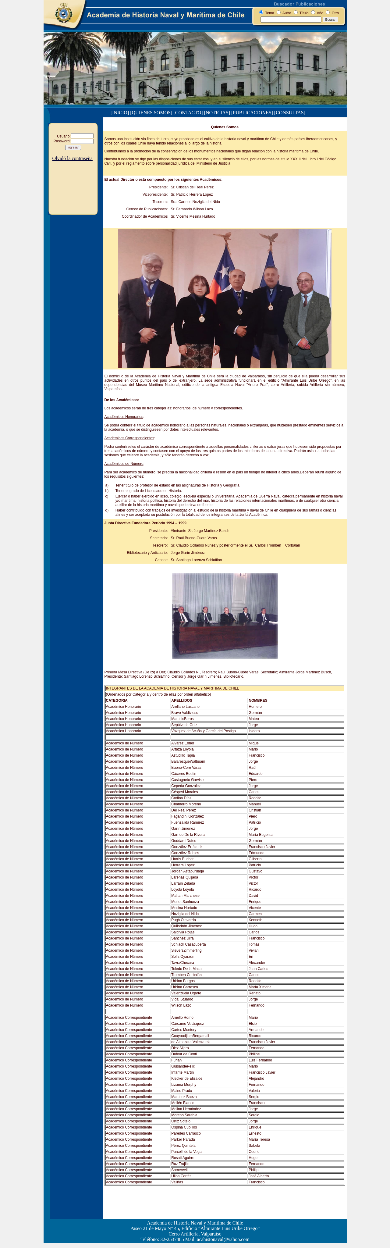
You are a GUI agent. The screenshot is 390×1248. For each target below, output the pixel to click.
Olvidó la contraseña (72, 158)
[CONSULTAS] (289, 112)
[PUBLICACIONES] (252, 112)
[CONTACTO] (188, 112)
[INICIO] (120, 112)
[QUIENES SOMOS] (151, 112)
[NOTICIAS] (217, 112)
